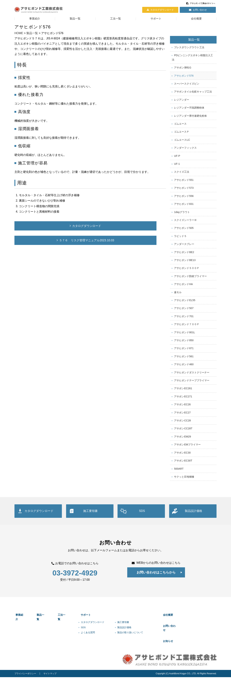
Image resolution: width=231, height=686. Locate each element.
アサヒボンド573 (183, 196)
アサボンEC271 (183, 417)
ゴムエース (180, 129)
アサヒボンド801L (184, 349)
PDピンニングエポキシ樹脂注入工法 (192, 59)
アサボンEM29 (182, 459)
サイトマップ (49, 682)
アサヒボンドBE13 (184, 273)
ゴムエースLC (182, 145)
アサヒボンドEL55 (184, 315)
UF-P (177, 162)
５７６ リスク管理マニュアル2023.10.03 (53, 240)
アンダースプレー (184, 256)
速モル (178, 306)
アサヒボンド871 (183, 366)
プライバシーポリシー (25, 682)
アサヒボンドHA (183, 298)
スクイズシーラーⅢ (185, 230)
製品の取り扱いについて (134, 655)
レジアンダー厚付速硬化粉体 (190, 120)
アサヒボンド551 (183, 188)
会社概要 (196, 18)
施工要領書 (90, 536)
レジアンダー (181, 103)
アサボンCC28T (183, 451)
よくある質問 (92, 655)
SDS (142, 536)
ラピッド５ (180, 247)
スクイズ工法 (181, 179)
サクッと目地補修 (184, 502)
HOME (18, 33)
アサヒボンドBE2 (184, 264)
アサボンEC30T (183, 485)
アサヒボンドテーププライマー (191, 400)
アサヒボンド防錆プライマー (190, 290)
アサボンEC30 (182, 476)
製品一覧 (75, 18)
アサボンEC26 (182, 425)
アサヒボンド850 (183, 357)
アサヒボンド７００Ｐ (186, 340)
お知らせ (172, 656)
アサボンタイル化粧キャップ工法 (193, 95)
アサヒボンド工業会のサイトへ (202, 3)
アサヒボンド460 (183, 383)
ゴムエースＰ (181, 137)
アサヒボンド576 (183, 78)
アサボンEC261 (183, 408)
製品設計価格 (193, 536)
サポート (156, 18)
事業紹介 (34, 18)
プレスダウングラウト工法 (189, 48)
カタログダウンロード (162, 9)
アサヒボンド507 (183, 323)
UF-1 (177, 171)
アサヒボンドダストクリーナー (191, 391)
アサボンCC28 (182, 442)
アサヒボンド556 (183, 205)
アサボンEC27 (182, 434)
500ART (179, 493)
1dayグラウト (182, 222)
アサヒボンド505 (183, 239)
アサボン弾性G (182, 69)
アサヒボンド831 (183, 213)
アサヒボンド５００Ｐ (186, 281)
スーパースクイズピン (186, 86)
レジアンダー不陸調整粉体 (189, 112)
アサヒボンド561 (183, 374)
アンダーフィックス (185, 154)
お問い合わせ (200, 9)
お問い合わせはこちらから (156, 598)
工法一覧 (115, 18)
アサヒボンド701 (183, 332)
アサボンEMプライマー (187, 468)
